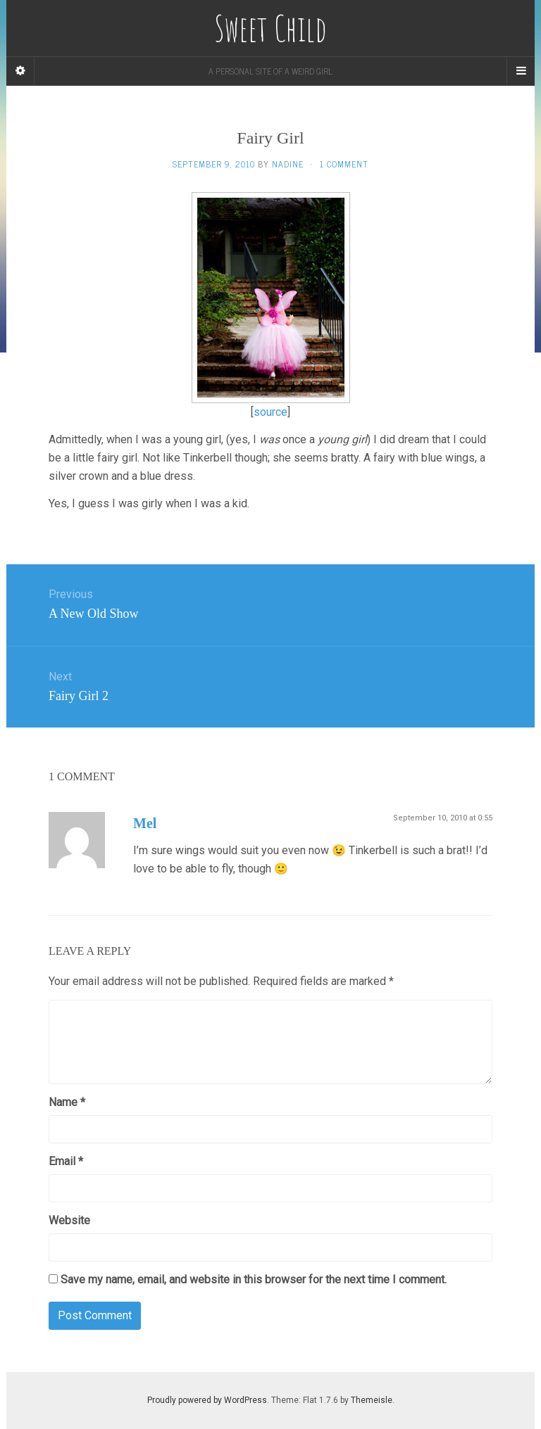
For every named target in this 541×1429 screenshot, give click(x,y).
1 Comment (344, 164)
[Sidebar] (20, 71)
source (270, 412)
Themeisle (371, 1400)
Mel (144, 823)
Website (69, 1220)
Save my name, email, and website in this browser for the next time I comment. (254, 1279)
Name (67, 1102)
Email (66, 1161)
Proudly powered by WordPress (207, 1400)
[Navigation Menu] (520, 71)
